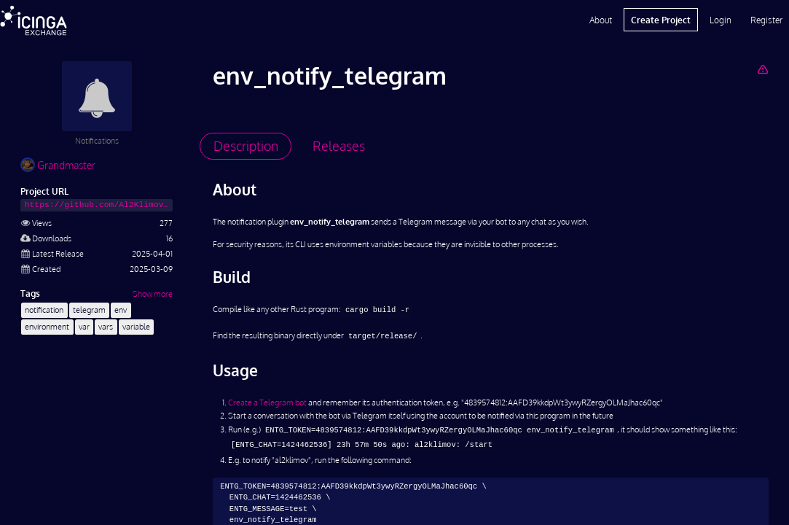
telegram (89, 309)
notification (44, 309)
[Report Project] (762, 69)
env (120, 309)
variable (136, 326)
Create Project (661, 20)
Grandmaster (57, 165)
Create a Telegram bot (267, 402)
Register (766, 20)
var (84, 326)
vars (105, 326)
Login (720, 20)
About (600, 20)
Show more (153, 293)
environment (47, 326)
